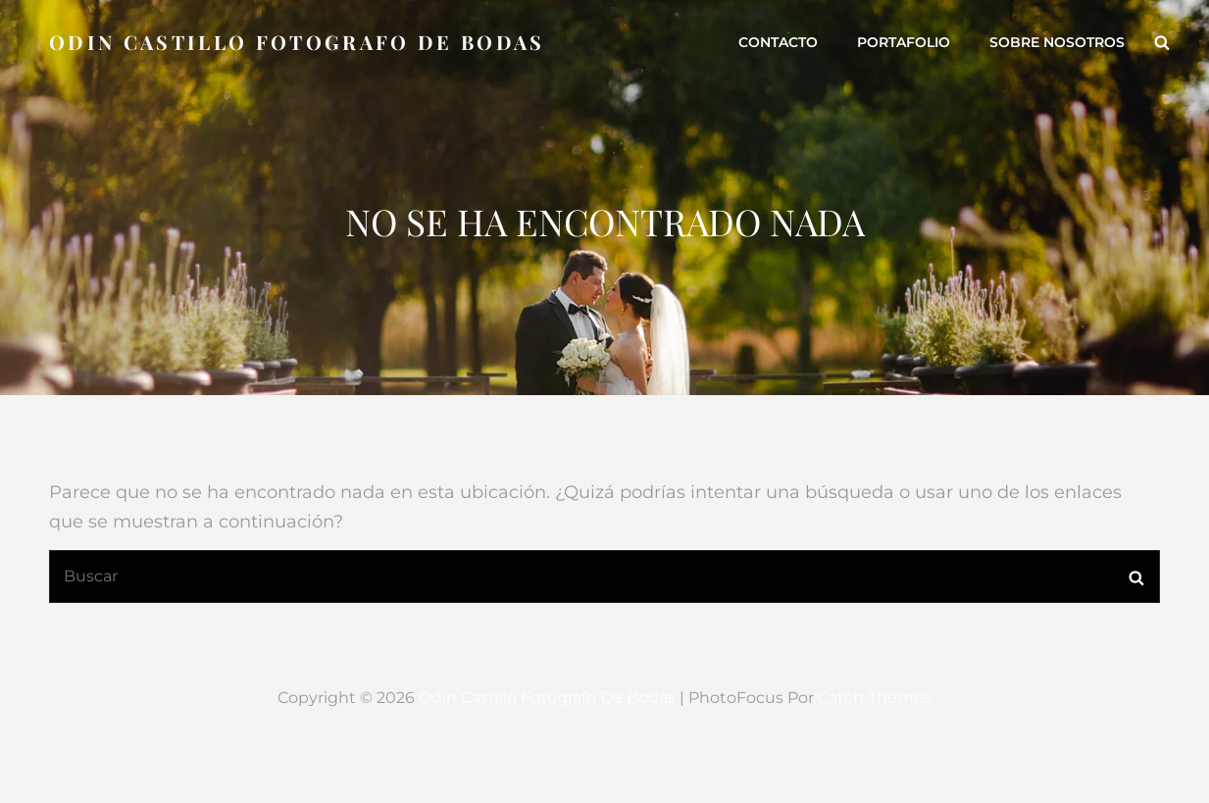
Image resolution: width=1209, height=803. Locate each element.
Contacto (778, 42)
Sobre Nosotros (1057, 42)
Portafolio (903, 42)
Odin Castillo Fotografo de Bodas (297, 41)
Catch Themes (875, 697)
